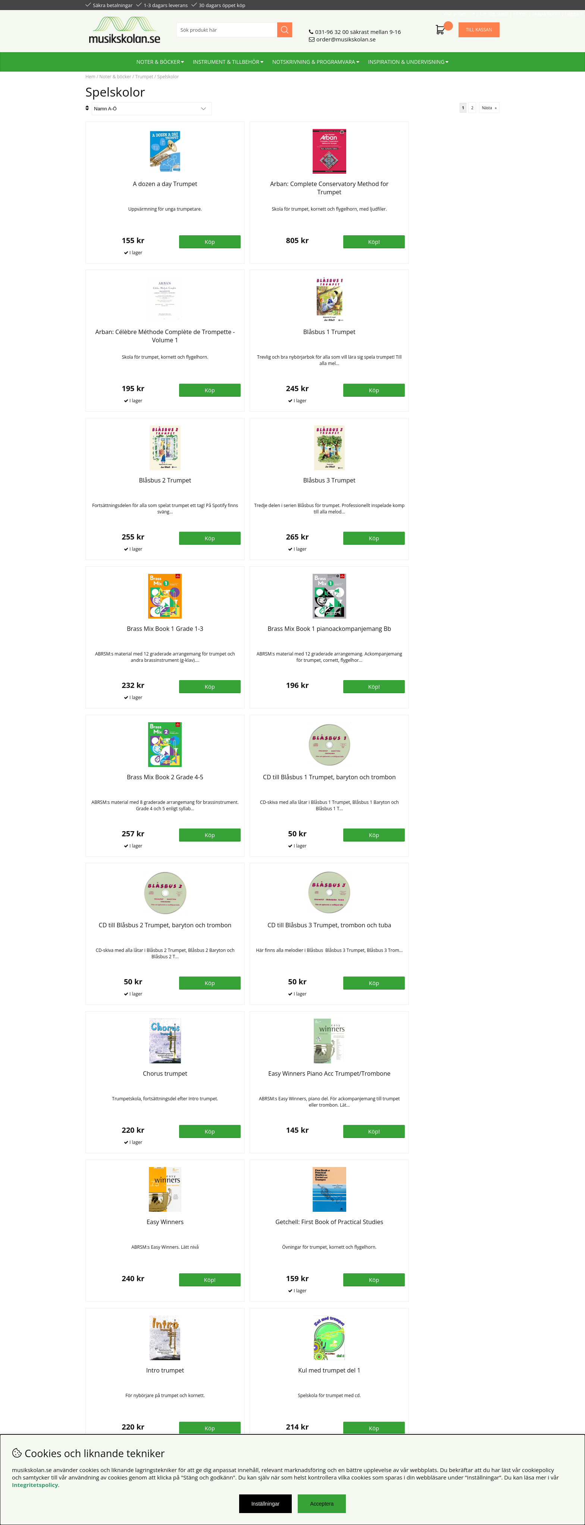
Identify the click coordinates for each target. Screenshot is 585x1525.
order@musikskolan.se (346, 36)
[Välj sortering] (152, 108)
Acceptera (322, 1504)
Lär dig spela (408, 4)
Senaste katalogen (214, 1380)
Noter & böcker (158, 58)
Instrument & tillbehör (226, 58)
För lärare (203, 1395)
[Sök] (234, 26)
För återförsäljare (213, 1387)
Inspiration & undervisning (406, 58)
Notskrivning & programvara (313, 58)
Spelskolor (168, 76)
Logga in (488, 4)
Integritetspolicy (35, 1484)
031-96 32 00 (332, 28)
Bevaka (265, 1131)
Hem (90, 76)
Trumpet (144, 76)
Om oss (200, 1372)
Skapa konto (461, 4)
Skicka (485, 1405)
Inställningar (265, 1504)
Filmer (435, 4)
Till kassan (479, 26)
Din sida (95, 1387)
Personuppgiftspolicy (112, 1380)
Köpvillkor (98, 1372)
